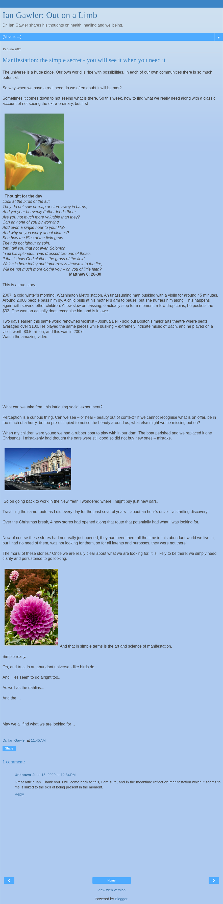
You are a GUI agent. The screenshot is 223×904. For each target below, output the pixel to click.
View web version (111, 890)
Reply (19, 794)
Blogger (121, 899)
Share (9, 748)
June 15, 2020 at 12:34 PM (54, 775)
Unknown (23, 775)
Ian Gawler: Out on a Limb (50, 15)
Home (111, 880)
